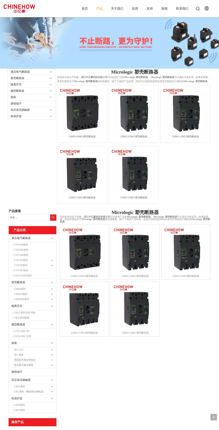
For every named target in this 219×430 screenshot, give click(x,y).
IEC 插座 (18, 355)
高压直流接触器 (20, 109)
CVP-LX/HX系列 (23, 275)
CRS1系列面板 (21, 317)
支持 (150, 8)
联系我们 (182, 8)
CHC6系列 (19, 386)
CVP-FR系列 (20, 265)
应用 (135, 8)
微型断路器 (17, 90)
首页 (85, 8)
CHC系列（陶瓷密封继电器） (30, 391)
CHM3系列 (20, 289)
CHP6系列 (19, 405)
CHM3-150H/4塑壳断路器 (82, 197)
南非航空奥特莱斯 (23, 365)
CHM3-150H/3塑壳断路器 (185, 136)
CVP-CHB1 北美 (22, 336)
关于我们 (117, 8)
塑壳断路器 (17, 78)
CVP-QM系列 (21, 255)
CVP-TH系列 (21, 260)
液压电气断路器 (20, 71)
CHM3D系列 (20, 294)
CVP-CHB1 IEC (22, 331)
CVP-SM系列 (21, 244)
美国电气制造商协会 (25, 360)
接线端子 (16, 103)
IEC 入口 (18, 349)
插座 (13, 97)
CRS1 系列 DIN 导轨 (25, 312)
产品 (99, 8)
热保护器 (16, 116)
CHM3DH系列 (21, 299)
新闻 (164, 8)
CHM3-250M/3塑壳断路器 (133, 136)
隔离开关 (16, 84)
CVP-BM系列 (21, 250)
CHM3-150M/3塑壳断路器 (133, 197)
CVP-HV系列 (21, 270)
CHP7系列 (19, 410)
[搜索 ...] (29, 217)
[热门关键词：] (53, 217)
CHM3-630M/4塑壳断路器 (82, 136)
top (213, 417)
